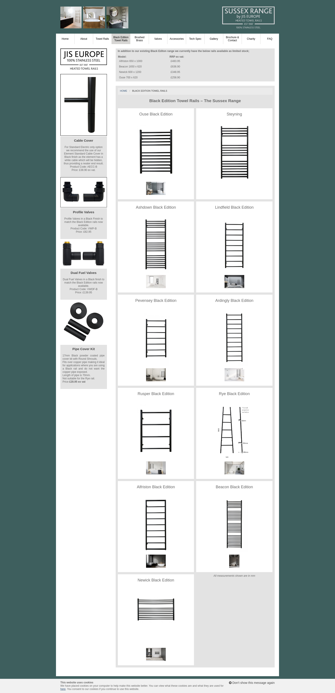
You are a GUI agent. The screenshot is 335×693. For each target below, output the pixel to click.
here (63, 689)
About (83, 38)
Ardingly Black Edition (234, 300)
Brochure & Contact (232, 39)
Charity (251, 38)
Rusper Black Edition (156, 394)
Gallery (214, 38)
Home (65, 38)
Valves (158, 38)
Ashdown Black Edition (156, 207)
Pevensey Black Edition (155, 300)
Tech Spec (195, 38)
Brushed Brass (140, 39)
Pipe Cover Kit (83, 349)
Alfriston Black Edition (156, 487)
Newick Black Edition (156, 580)
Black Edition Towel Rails (120, 39)
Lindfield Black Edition (234, 207)
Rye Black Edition (234, 394)
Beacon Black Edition (234, 487)
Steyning (234, 114)
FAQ (269, 38)
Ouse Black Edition (156, 114)
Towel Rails (102, 38)
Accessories (177, 38)
